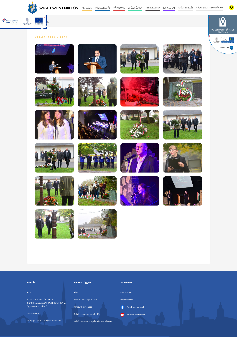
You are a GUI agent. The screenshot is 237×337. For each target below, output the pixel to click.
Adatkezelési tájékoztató (85, 299)
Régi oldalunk (126, 299)
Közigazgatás (102, 7)
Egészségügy (135, 7)
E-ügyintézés (185, 7)
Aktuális (87, 7)
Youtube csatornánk (132, 315)
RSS (29, 292)
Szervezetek (152, 7)
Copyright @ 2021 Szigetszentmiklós (44, 320)
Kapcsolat (169, 7)
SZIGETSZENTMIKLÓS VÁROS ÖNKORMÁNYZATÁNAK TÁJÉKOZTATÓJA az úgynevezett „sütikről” (46, 303)
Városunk (119, 7)
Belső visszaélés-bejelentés (87, 314)
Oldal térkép (33, 313)
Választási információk (209, 7)
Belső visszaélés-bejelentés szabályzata (93, 321)
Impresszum (126, 292)
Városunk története (83, 306)
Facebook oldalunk (132, 307)
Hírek (76, 292)
